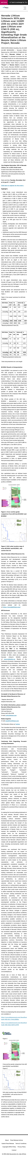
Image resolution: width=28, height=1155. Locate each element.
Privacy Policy (22, 1147)
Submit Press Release (8, 1143)
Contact (14, 1150)
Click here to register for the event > (12, 185)
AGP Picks (4, 2)
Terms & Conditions (20, 1143)
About (7, 1140)
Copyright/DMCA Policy (9, 1147)
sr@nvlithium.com (11, 715)
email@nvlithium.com (12, 721)
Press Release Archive (16, 1140)
